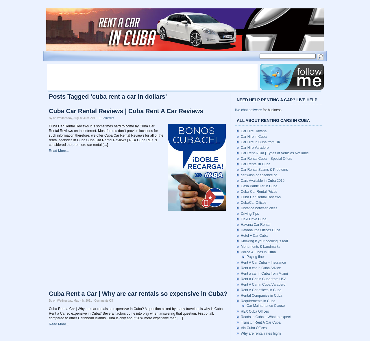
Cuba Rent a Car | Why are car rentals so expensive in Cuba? (138, 293)
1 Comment (106, 118)
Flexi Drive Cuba (254, 219)
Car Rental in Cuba (255, 164)
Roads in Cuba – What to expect (266, 317)
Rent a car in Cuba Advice (261, 268)
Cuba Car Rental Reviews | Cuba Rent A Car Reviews (126, 111)
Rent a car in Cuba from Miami (264, 274)
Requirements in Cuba (258, 301)
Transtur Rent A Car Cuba (261, 322)
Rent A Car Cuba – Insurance (263, 263)
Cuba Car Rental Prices (259, 192)
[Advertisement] (152, 77)
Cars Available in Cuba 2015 (262, 181)
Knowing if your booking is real (264, 241)
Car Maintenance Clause (266, 306)
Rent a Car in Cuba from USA (263, 279)
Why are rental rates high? (261, 333)
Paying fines (256, 257)
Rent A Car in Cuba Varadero (263, 285)
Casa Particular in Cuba (259, 186)
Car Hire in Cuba (254, 137)
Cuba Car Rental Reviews (261, 197)
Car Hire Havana (254, 131)
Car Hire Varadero (255, 148)
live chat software (248, 110)
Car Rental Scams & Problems (264, 170)
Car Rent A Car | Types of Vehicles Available (275, 153)
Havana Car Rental (255, 225)
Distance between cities (259, 208)
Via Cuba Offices (254, 328)
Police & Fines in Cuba (258, 252)
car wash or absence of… (260, 175)
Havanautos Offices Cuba (260, 230)
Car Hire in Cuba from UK (260, 142)
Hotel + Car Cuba (254, 236)
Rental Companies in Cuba (261, 296)
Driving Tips (250, 214)
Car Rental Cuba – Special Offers (266, 159)
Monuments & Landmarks (260, 247)
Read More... (59, 151)
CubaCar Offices (253, 203)
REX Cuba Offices (255, 311)
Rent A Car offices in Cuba (261, 290)
